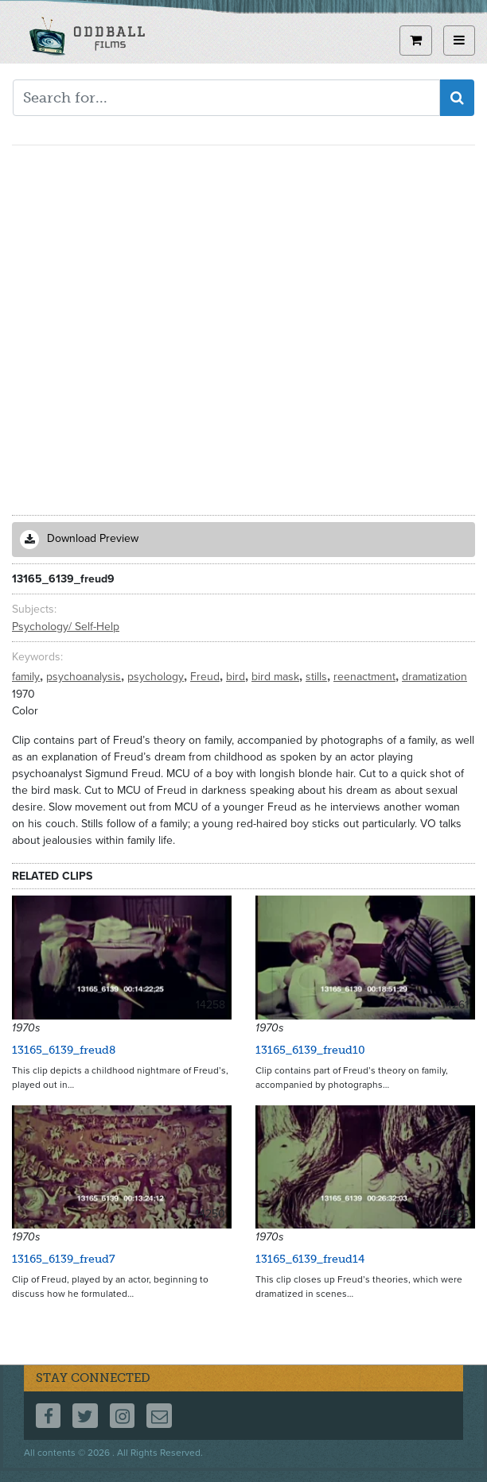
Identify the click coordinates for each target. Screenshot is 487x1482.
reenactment (366, 676)
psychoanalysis (85, 676)
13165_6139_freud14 (309, 1259)
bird (237, 676)
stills (318, 676)
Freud (206, 676)
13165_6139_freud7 (63, 1259)
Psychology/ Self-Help (65, 626)
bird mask (276, 676)
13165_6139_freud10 (310, 1050)
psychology (157, 676)
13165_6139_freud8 (63, 1050)
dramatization (434, 676)
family (27, 676)
